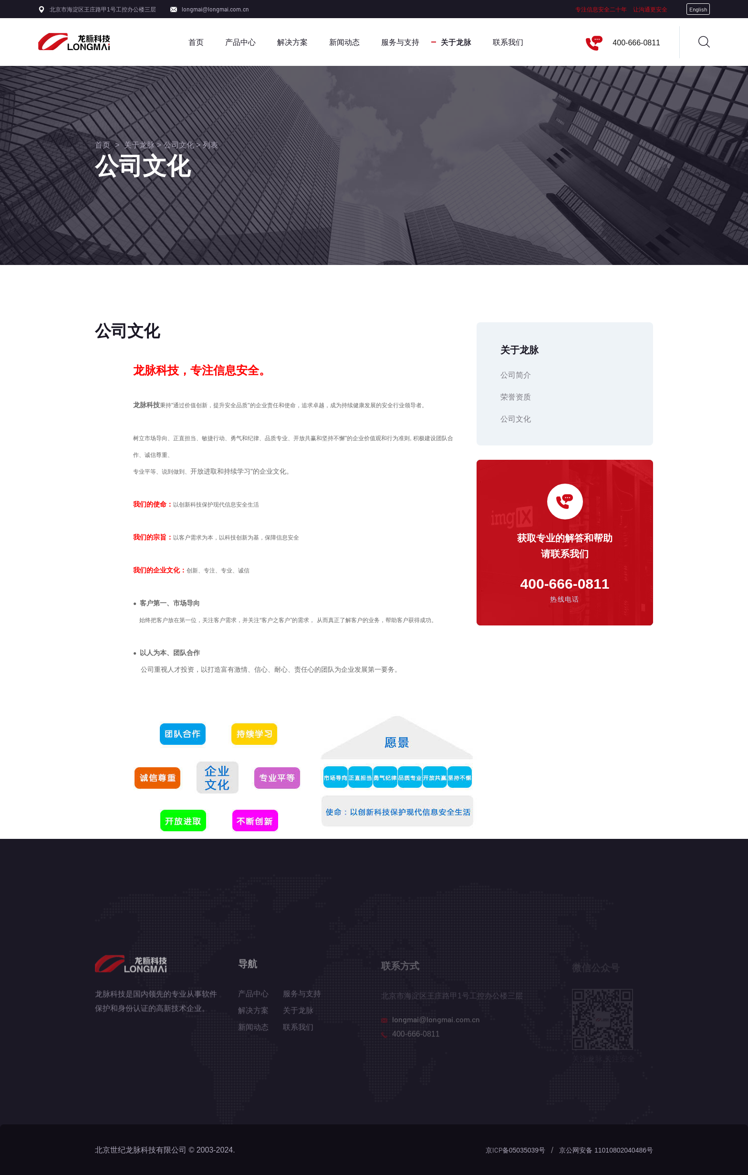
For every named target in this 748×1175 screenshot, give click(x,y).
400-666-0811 (636, 42)
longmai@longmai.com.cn (215, 9)
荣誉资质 (515, 396)
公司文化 (179, 144)
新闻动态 (344, 41)
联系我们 (508, 41)
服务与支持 (400, 41)
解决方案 (292, 41)
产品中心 (240, 41)
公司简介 (515, 374)
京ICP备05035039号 (515, 1150)
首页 (196, 41)
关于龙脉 (456, 41)
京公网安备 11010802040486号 (606, 1150)
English (698, 9)
